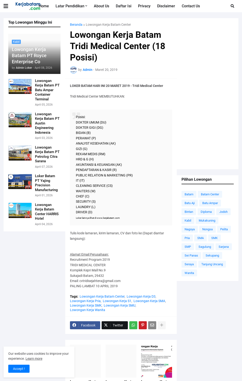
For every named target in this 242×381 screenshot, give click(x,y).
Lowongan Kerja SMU (119, 305)
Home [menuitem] (44, 6)
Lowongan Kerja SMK (86, 305)
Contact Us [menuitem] (191, 6)
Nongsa (207, 229)
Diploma (206, 212)
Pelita (224, 229)
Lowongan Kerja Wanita (87, 310)
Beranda (76, 24)
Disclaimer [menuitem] (166, 6)
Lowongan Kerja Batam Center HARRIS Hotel (47, 212)
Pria (187, 238)
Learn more (34, 358)
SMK (214, 238)
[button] (9, 6)
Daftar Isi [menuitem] (123, 6)
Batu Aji (190, 203)
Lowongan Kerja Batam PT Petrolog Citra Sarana (47, 154)
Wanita (189, 273)
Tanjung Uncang (212, 264)
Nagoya (190, 229)
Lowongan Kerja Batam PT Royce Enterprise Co (29, 55)
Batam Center (210, 194)
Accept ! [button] (19, 369)
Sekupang (212, 255)
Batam (189, 194)
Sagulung (205, 246)
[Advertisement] (208, 94)
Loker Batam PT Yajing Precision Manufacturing (46, 183)
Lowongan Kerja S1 (117, 301)
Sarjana (224, 246)
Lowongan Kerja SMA (149, 301)
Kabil (188, 220)
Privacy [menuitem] (144, 6)
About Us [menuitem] (101, 6)
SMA (200, 238)
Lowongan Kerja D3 (141, 296)
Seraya (189, 264)
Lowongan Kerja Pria (85, 301)
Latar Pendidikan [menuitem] (70, 6)
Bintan (189, 212)
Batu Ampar (210, 203)
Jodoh (223, 212)
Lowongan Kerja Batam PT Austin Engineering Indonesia (47, 123)
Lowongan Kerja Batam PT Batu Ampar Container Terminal (47, 90)
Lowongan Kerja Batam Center (108, 24)
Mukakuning (207, 220)
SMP (188, 246)
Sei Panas (191, 255)
